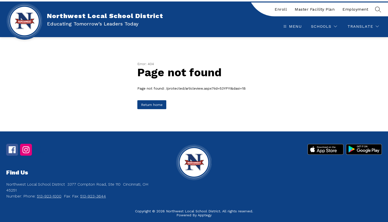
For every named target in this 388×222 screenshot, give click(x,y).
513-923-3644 (93, 196)
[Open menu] (292, 26)
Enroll (281, 9)
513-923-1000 (49, 196)
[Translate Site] (363, 26)
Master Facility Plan (315, 9)
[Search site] (378, 9)
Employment (355, 9)
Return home (152, 105)
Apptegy (205, 215)
